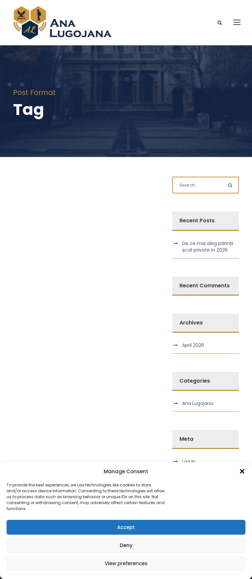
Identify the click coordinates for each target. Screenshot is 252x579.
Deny (126, 545)
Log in (188, 461)
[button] (242, 471)
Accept (126, 527)
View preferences (126, 563)
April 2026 (193, 345)
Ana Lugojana (197, 403)
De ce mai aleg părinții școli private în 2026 (207, 246)
